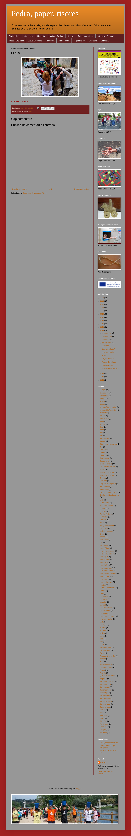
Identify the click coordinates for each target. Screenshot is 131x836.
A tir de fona (104, 396)
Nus (30, 111)
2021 (102, 308)
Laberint (103, 605)
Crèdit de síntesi (106, 464)
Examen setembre (106, 506)
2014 (102, 330)
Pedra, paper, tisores (45, 13)
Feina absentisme (86, 36)
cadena (102, 452)
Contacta (105, 41)
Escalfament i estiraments (109, 495)
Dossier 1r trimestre (107, 472)
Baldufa (102, 416)
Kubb (102, 594)
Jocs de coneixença (107, 551)
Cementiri (103, 455)
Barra (102, 421)
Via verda (103, 732)
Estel (101, 500)
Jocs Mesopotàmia (107, 571)
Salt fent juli (104, 693)
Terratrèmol (104, 724)
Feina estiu (104, 517)
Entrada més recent (19, 189)
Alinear (102, 401)
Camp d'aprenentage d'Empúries (107, 747)
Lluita (102, 622)
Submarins (104, 716)
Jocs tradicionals (106, 582)
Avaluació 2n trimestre (108, 407)
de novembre (107, 336)
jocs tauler (103, 579)
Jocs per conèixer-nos (108, 574)
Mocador (103, 630)
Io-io (101, 542)
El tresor (103, 478)
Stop (101, 713)
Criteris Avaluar (57, 36)
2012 (102, 377)
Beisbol (102, 424)
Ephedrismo (104, 489)
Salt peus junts (105, 698)
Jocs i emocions (105, 568)
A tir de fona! (64, 41)
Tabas (102, 718)
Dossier (70, 36)
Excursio (103, 508)
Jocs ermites (104, 559)
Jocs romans (104, 577)
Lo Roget (103, 625)
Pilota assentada (106, 664)
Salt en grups (105, 687)
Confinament (104, 458)
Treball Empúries (16, 41)
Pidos (102, 662)
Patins (102, 653)
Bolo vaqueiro (105, 438)
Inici (50, 189)
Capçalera (28, 36)
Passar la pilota (107, 365)
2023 (102, 301)
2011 (102, 380)
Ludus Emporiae (35, 41)
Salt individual (105, 696)
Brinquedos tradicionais (108, 444)
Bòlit (101, 436)
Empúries (103, 481)
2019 (102, 314)
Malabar (103, 628)
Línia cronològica (108, 352)
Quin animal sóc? (108, 349)
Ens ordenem (105, 487)
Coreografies (104, 461)
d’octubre (106, 340)
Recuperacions (105, 684)
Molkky (102, 633)
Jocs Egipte (104, 557)
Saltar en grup (105, 704)
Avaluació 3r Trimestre (108, 410)
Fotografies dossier (107, 525)
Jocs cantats (104, 545)
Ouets (102, 645)
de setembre (107, 343)
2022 (102, 304)
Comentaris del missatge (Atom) (34, 193)
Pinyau (102, 670)
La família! (105, 346)
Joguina (102, 585)
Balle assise (104, 419)
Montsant (93, 41)
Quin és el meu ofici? (107, 676)
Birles (102, 430)
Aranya (102, 404)
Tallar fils (103, 721)
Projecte (103, 673)
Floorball (103, 520)
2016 (102, 324)
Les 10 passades (106, 608)
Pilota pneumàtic (106, 667)
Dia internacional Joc (107, 467)
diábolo (102, 470)
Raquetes (103, 679)
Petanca (103, 659)
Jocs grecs (104, 562)
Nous (102, 639)
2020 (102, 311)
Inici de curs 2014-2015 (110, 368)
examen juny (104, 503)
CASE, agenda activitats (109, 743)
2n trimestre (104, 393)
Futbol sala (104, 528)
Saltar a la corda (106, 701)
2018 (102, 317)
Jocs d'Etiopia (105, 548)
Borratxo (103, 441)
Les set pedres (105, 610)
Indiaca (102, 537)
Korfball (102, 591)
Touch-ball (103, 727)
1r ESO (102, 390)
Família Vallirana (106, 514)
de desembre (107, 333)
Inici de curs (104, 540)
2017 (102, 320)
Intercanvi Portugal (106, 36)
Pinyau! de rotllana (109, 362)
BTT (101, 447)
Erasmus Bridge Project (108, 492)
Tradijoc (102, 730)
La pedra (103, 602)
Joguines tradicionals (107, 588)
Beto (101, 427)
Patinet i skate (105, 650)
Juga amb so (79, 41)
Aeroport (103, 399)
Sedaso (102, 710)
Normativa (41, 36)
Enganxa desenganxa (108, 484)
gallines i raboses (106, 531)
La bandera (104, 596)
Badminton (104, 413)
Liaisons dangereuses (108, 616)
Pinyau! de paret (108, 359)
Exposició (103, 511)
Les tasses (104, 613)
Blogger (78, 789)
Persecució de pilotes (108, 656)
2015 (102, 327)
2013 (102, 373)
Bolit (101, 433)
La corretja (104, 599)
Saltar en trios (105, 707)
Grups (102, 534)
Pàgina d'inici (14, 36)
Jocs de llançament (107, 554)
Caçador (103, 450)
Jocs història (104, 565)
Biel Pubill (104, 762)
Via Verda (50, 41)
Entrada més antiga (81, 189)
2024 (102, 298)
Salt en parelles (105, 690)
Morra (102, 636)
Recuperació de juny (107, 681)
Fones (102, 523)
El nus (104, 356)
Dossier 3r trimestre (107, 475)
